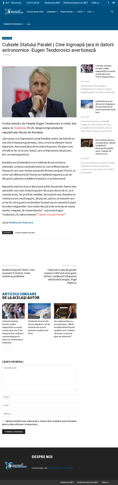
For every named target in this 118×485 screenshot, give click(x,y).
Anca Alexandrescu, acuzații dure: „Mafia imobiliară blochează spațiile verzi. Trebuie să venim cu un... (105, 147)
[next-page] (9, 349)
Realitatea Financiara (21, 222)
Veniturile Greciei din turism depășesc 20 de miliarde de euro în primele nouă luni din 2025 (39, 327)
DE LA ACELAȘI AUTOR (20, 298)
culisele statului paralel (25, 232)
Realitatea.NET (53, 2)
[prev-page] (4, 349)
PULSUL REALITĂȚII (35, 12)
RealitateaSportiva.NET (75, 2)
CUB (4, 317)
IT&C (90, 12)
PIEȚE (81, 12)
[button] (112, 11)
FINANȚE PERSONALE (14, 24)
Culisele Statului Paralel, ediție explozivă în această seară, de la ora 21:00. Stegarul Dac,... (105, 71)
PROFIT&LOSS (67, 12)
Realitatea (20, 128)
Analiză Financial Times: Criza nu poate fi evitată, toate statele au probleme (18, 273)
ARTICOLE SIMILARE (19, 294)
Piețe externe (34, 317)
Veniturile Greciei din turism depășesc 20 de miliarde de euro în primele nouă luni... (105, 107)
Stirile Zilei (7, 38)
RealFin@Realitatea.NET (61, 468)
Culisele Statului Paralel (51, 214)
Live (28, 24)
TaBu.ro (95, 2)
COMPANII (52, 12)
